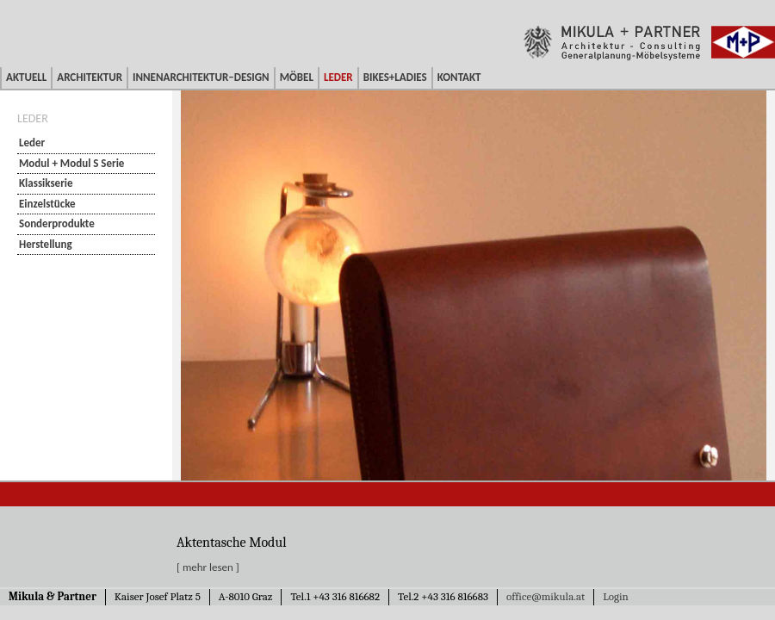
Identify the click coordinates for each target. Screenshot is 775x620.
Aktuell (26, 77)
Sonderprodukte (57, 223)
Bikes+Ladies (395, 77)
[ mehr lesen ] (208, 567)
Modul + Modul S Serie (71, 163)
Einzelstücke (47, 203)
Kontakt (459, 77)
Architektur (89, 77)
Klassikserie (46, 183)
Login (616, 596)
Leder (338, 77)
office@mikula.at (545, 596)
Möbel (296, 77)
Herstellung (45, 244)
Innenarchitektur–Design (201, 77)
